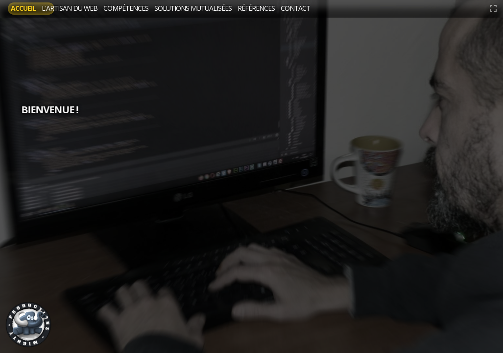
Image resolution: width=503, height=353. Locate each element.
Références (352, 8)
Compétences (173, 8)
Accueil (31, 8)
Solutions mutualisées (265, 8)
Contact (406, 8)
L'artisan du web (96, 8)
